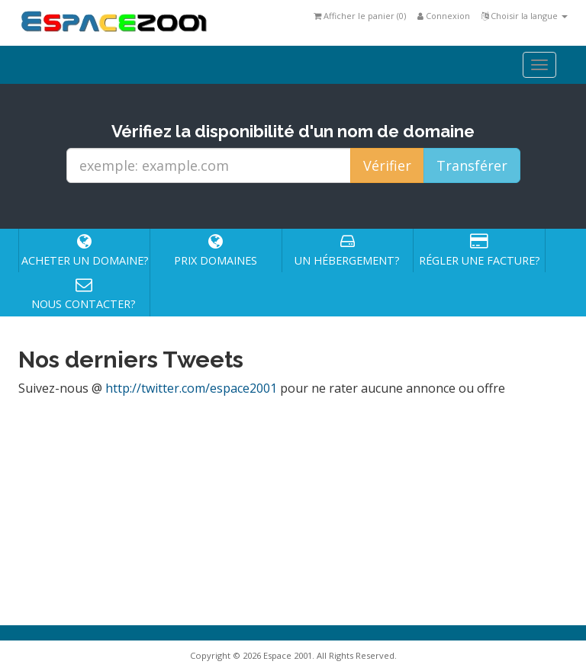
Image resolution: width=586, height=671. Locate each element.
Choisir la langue (524, 15)
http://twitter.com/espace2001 (191, 388)
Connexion (443, 15)
